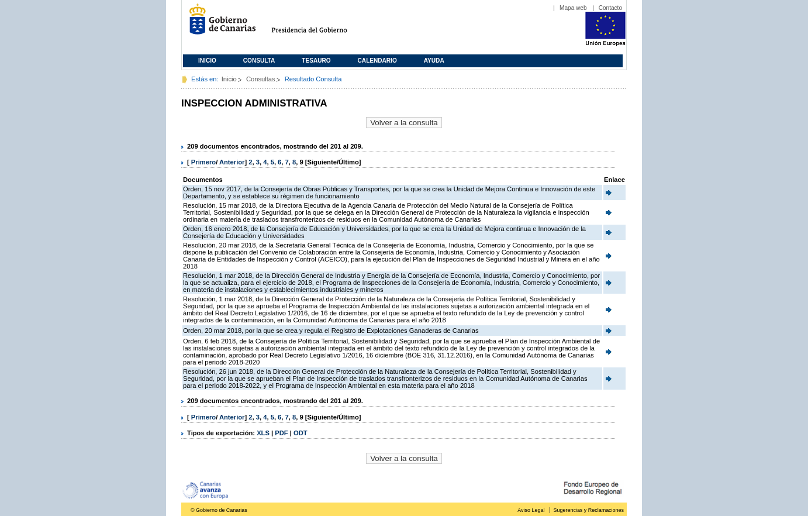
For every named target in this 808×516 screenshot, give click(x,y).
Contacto (610, 8)
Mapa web (573, 8)
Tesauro (316, 60)
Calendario (377, 60)
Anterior (232, 162)
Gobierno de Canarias (219, 23)
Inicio (207, 60)
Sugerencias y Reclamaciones (589, 510)
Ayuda (434, 60)
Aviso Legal (530, 510)
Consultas (260, 78)
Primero (203, 162)
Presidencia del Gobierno (320, 23)
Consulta (259, 60)
